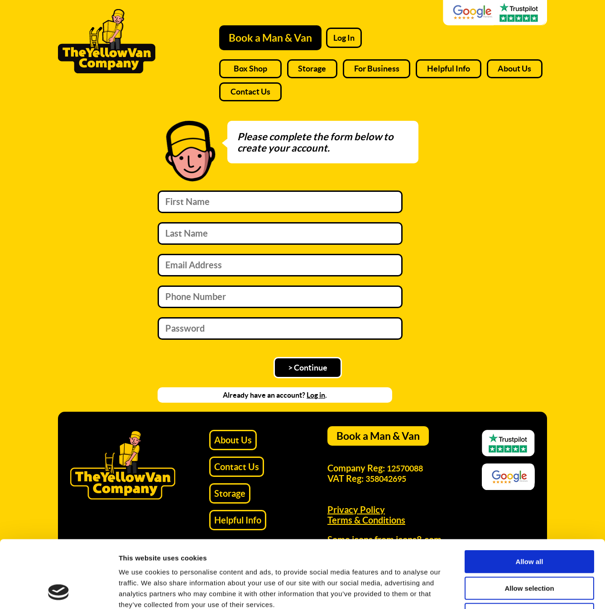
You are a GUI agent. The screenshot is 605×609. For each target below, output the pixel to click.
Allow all (529, 498)
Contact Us (250, 91)
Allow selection (529, 525)
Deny (529, 551)
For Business (376, 68)
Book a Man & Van (270, 38)
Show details (475, 591)
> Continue (307, 367)
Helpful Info (448, 68)
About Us (514, 68)
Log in (316, 395)
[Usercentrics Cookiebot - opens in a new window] (58, 591)
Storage (312, 68)
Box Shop (250, 68)
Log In (344, 38)
